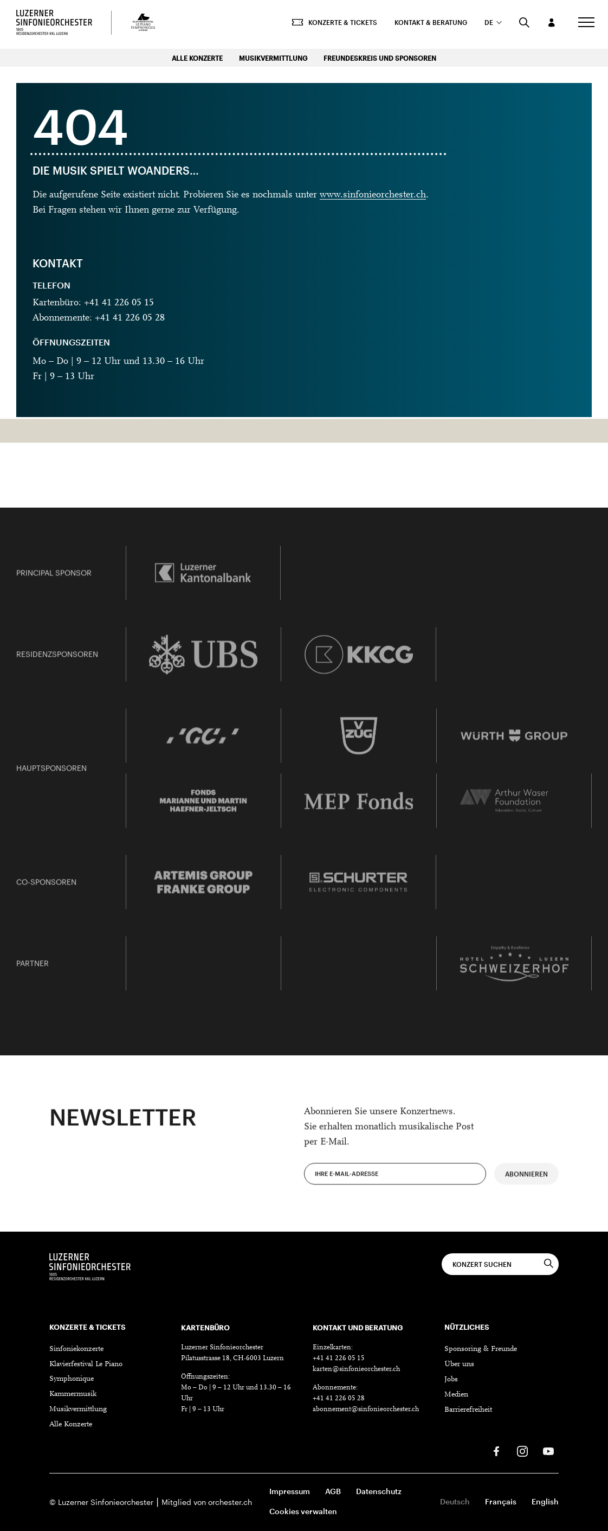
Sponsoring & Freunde (480, 1349)
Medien (456, 1395)
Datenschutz (379, 1491)
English (545, 1501)
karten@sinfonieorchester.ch (356, 1369)
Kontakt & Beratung (425, 24)
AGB (333, 1491)
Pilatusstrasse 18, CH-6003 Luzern (232, 1358)
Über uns (459, 1364)
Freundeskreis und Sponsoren (380, 58)
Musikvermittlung (273, 58)
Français (500, 1501)
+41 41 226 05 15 (339, 1358)
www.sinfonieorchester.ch (373, 195)
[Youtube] (548, 1451)
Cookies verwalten (303, 1511)
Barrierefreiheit (468, 1410)
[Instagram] (522, 1451)
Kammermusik (72, 1394)
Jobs (451, 1379)
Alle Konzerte (197, 58)
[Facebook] (496, 1451)
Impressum (289, 1491)
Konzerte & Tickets (329, 24)
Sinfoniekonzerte (76, 1349)
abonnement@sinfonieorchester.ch (366, 1409)
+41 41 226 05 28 (339, 1398)
